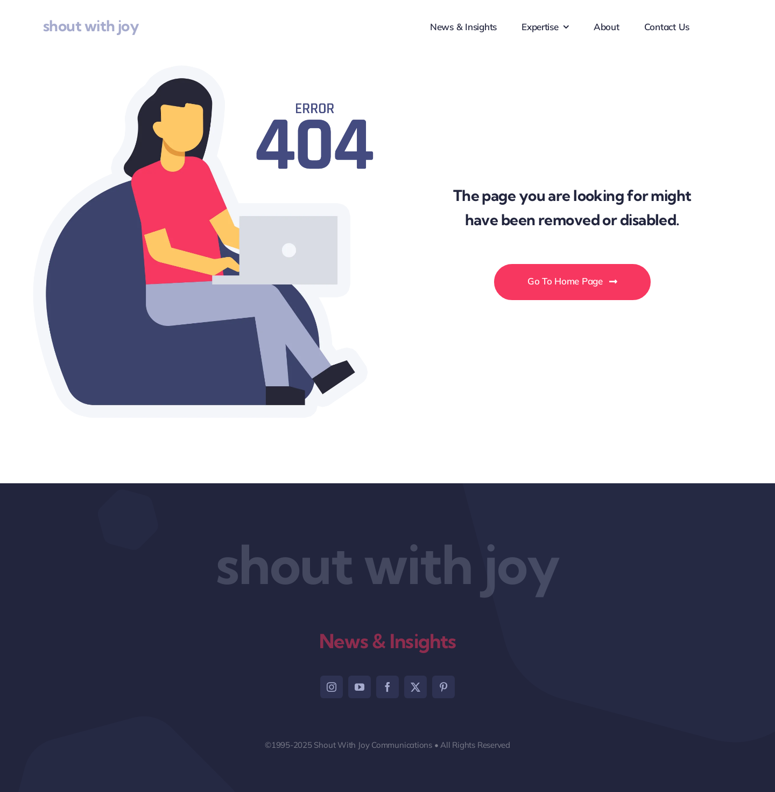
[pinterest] (443, 687)
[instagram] (331, 687)
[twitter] (415, 687)
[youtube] (359, 687)
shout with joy (91, 25)
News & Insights (387, 641)
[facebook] (387, 687)
